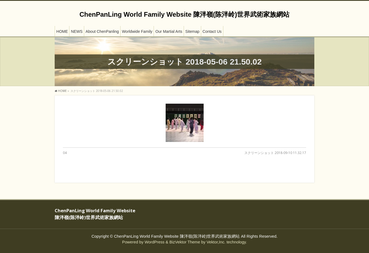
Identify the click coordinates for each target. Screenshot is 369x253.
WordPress (155, 242)
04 (65, 152)
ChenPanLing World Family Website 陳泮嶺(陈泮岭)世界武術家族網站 (184, 14)
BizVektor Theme (184, 242)
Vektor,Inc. (216, 242)
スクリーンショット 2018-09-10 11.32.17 (275, 152)
